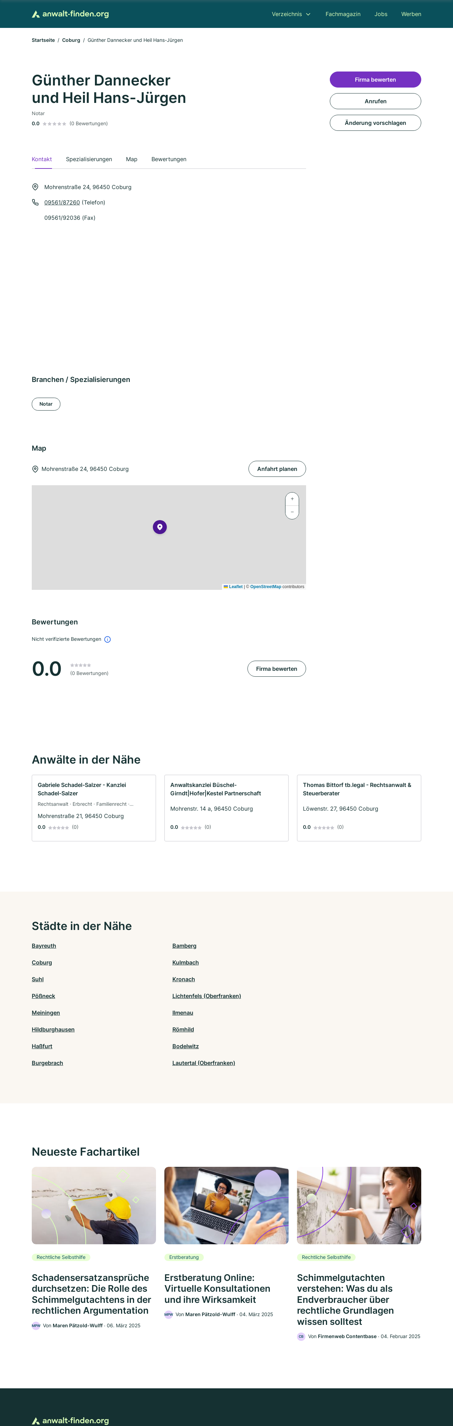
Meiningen (46, 979)
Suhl (38, 962)
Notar (46, 404)
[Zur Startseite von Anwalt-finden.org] (70, 14)
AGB (291, 1395)
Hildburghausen (247, 979)
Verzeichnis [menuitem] (287, 13)
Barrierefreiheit (206, 1395)
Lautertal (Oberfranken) (355, 995)
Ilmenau (139, 979)
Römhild (335, 979)
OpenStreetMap (265, 586)
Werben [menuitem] (411, 13)
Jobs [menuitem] (380, 13)
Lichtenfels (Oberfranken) (358, 962)
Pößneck (238, 962)
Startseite (43, 40)
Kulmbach (337, 945)
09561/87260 (62, 202)
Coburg (71, 40)
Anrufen (376, 101)
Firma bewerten (276, 668)
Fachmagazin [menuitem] (343, 13)
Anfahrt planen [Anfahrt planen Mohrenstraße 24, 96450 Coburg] (277, 468)
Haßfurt (42, 995)
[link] (94, 808)
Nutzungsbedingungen (254, 1395)
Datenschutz (169, 1395)
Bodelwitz (142, 995)
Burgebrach (242, 995)
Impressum (314, 1395)
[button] (160, 528)
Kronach (140, 962)
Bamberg (141, 945)
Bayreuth (44, 945)
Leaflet (233, 586)
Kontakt (140, 1395)
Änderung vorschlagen (375, 122)
